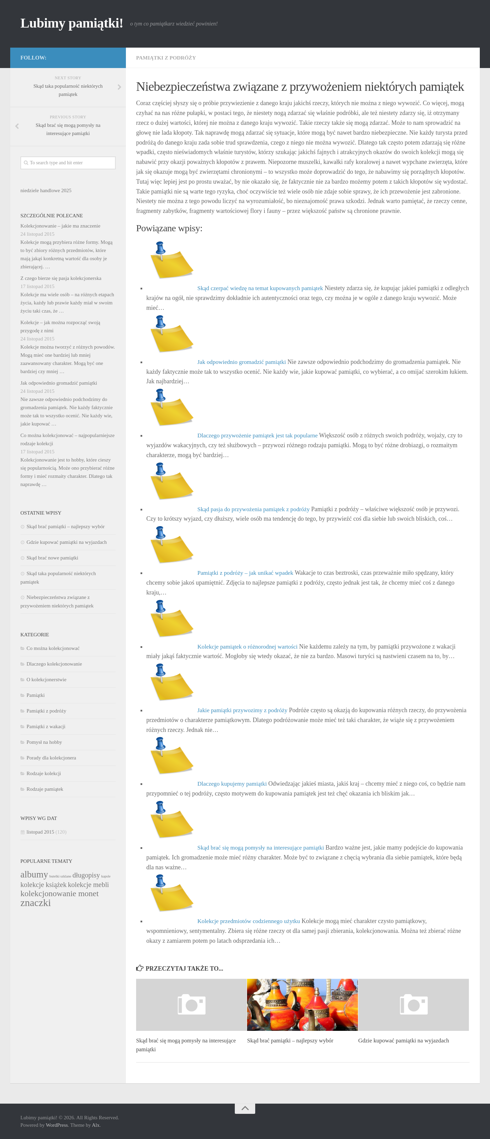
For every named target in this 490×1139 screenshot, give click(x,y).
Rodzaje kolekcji (44, 773)
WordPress (57, 1125)
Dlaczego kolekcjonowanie (54, 664)
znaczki (35, 902)
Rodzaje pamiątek (45, 789)
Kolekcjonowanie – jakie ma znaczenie (60, 226)
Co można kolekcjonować (53, 648)
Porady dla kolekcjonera (51, 757)
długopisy (86, 875)
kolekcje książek (43, 884)
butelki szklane (60, 876)
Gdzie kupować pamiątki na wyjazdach (403, 1040)
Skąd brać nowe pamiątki (52, 557)
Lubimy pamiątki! (74, 24)
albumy (34, 874)
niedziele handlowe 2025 (45, 190)
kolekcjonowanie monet (59, 893)
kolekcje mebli (88, 884)
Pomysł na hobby (44, 742)
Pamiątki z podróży (167, 58)
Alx (96, 1125)
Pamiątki (36, 695)
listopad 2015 (40, 832)
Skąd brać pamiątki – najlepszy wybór (291, 1040)
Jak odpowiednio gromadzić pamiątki (58, 383)
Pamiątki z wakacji (46, 726)
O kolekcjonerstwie (46, 679)
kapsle (105, 876)
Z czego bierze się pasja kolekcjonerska (60, 278)
